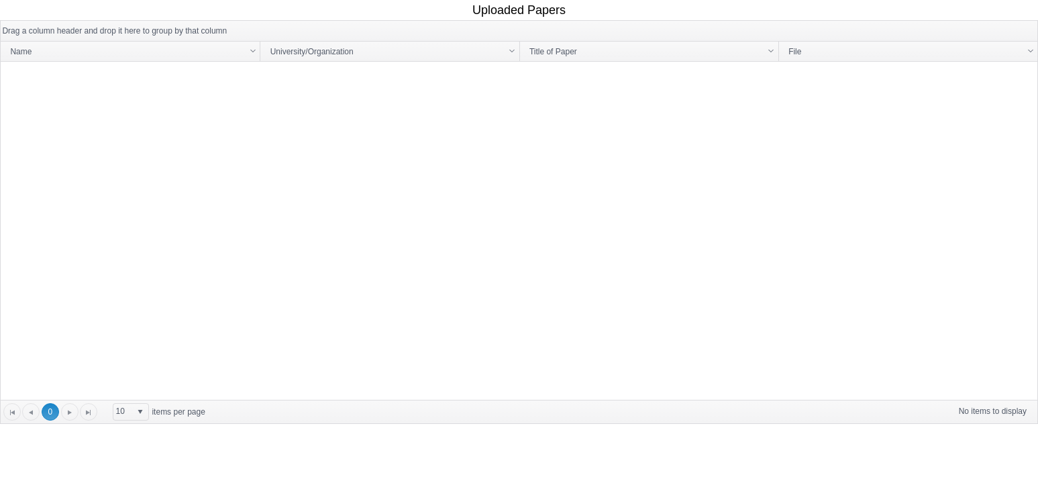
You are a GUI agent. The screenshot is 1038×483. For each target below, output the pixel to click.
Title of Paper (553, 51)
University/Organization (312, 51)
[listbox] (131, 412)
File (794, 51)
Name (21, 51)
